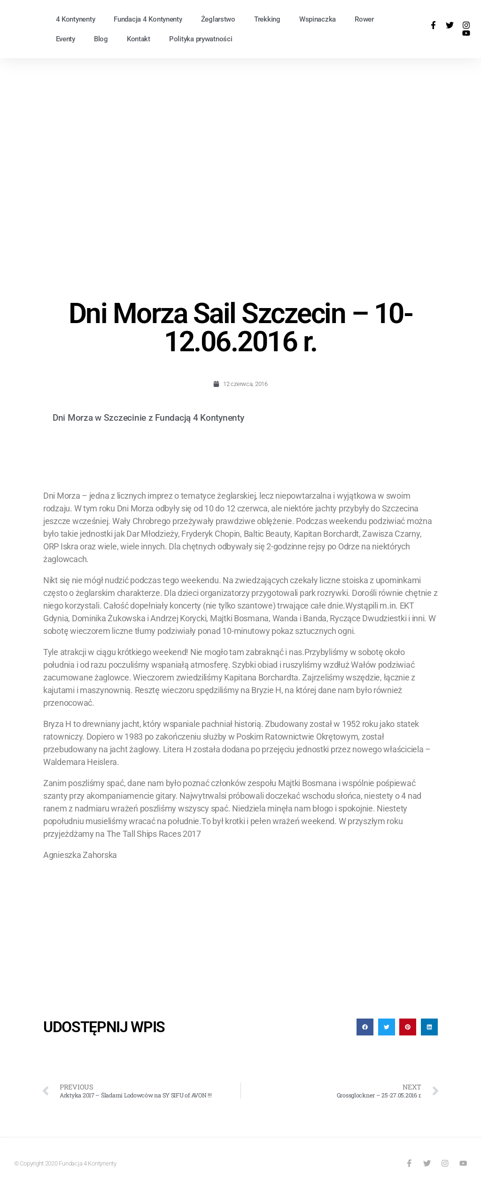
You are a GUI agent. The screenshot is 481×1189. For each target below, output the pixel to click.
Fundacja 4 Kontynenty (148, 19)
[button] (365, 1027)
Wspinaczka (317, 19)
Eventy (65, 39)
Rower (364, 19)
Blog (101, 39)
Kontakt (138, 39)
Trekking (267, 19)
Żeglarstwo (218, 19)
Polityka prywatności (201, 39)
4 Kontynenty (75, 19)
